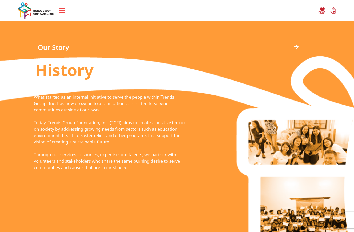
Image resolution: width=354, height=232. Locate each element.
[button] (47, 47)
